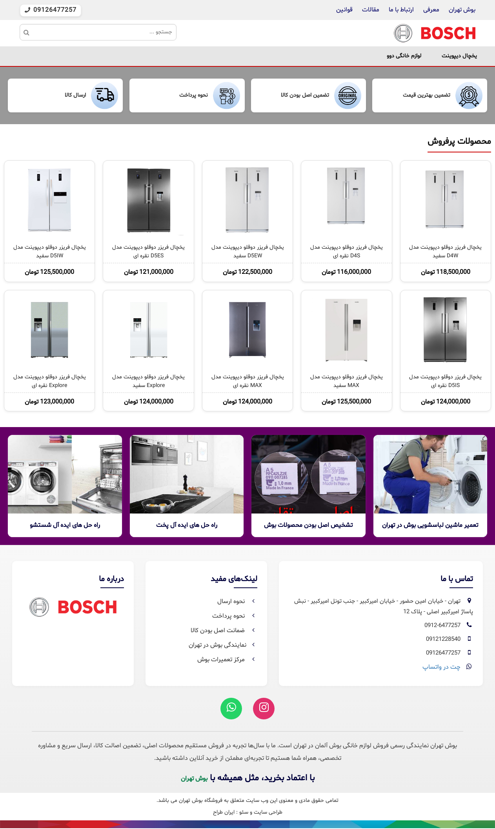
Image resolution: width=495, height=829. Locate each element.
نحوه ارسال (237, 601)
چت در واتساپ (441, 667)
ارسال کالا (75, 95)
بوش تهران (462, 10)
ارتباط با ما (400, 10)
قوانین (344, 10)
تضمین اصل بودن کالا (305, 95)
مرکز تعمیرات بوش (227, 659)
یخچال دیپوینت (459, 56)
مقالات (370, 10)
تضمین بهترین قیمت (426, 95)
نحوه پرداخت (193, 95)
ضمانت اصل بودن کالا (224, 630)
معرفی (431, 10)
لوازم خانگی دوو (404, 56)
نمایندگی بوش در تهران (223, 645)
